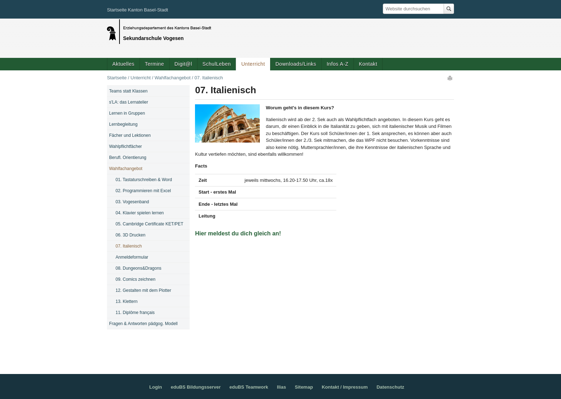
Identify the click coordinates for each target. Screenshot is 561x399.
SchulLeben (217, 64)
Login (155, 387)
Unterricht (253, 64)
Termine (154, 64)
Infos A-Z (337, 64)
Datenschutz (390, 387)
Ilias (281, 387)
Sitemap (304, 387)
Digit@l (183, 64)
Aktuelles (123, 64)
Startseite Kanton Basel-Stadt (137, 10)
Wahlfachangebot (173, 77)
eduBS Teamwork (248, 387)
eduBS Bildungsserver (195, 387)
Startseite (117, 77)
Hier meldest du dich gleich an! (238, 233)
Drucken (450, 78)
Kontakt (368, 64)
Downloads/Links (295, 64)
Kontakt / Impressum (345, 387)
